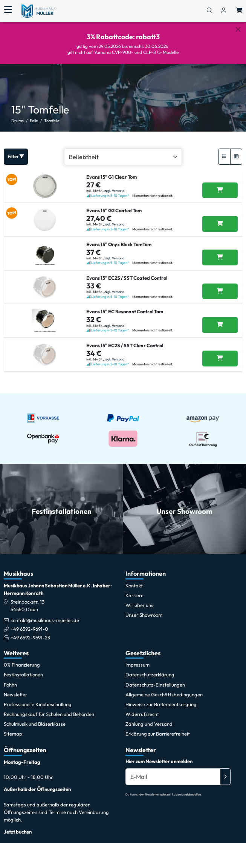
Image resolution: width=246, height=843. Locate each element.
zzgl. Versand (114, 184)
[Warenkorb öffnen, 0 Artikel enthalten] (239, 11)
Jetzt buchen (18, 826)
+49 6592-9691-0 (29, 623)
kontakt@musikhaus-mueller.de (45, 615)
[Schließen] (238, 29)
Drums (17, 115)
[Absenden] (225, 770)
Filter (16, 150)
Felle (34, 115)
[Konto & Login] (223, 11)
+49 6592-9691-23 (30, 632)
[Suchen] (209, 11)
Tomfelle (52, 115)
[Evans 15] (220, 184)
